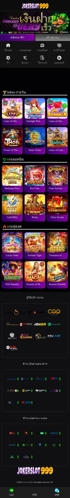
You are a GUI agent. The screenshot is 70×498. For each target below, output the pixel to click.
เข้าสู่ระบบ (52, 38)
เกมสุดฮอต (25, 48)
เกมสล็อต (42, 48)
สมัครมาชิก (17, 38)
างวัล (34, 492)
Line (11, 492)
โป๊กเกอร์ (42, 61)
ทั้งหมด (8, 48)
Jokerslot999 (28, 483)
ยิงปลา (25, 61)
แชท (57, 492)
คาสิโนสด (59, 48)
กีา (8, 61)
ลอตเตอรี (59, 61)
